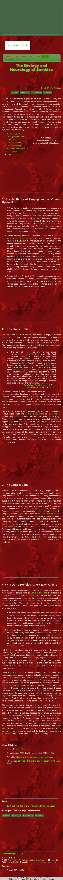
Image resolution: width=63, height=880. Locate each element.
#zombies (48, 92)
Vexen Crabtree (50, 88)
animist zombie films (34, 414)
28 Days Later (44, 514)
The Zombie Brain (14, 142)
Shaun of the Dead (39, 593)
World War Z (12, 672)
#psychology (36, 92)
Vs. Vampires (10, 59)
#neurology (24, 92)
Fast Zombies (34, 56)
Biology (45, 56)
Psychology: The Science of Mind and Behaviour (28, 860)
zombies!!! (56, 414)
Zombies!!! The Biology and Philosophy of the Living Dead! (31, 806)
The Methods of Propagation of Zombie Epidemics (16, 136)
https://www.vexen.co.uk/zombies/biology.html (34, 757)
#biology (14, 92)
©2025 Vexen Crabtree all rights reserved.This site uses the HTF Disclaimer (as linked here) (31, 878)
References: (12, 854)
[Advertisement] (31, 18)
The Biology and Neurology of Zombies (31, 67)
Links (9, 154)
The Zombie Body (14, 146)
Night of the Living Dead (18, 238)
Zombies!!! (9, 56)
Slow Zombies (21, 56)
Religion (20, 59)
